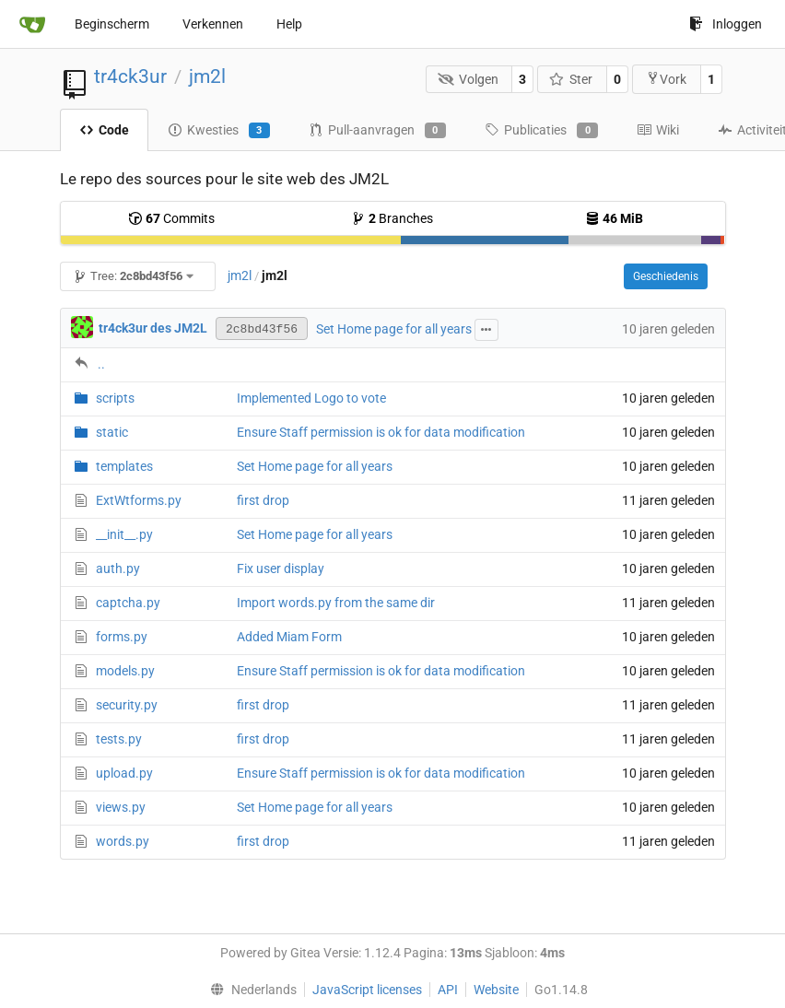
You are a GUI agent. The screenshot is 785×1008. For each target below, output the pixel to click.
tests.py (119, 739)
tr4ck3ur (130, 76)
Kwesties (219, 131)
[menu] (249, 989)
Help (289, 24)
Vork (666, 79)
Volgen (468, 79)
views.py (121, 807)
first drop (263, 500)
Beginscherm (112, 24)
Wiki (658, 130)
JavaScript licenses (367, 989)
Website (496, 989)
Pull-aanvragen (377, 131)
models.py (125, 670)
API (448, 989)
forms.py (121, 636)
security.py (127, 704)
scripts (115, 398)
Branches (392, 218)
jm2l (207, 76)
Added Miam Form (289, 636)
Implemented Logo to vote (311, 398)
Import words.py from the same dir (336, 602)
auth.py (118, 568)
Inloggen (725, 24)
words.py (122, 841)
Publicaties (541, 131)
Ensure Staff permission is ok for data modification (381, 432)
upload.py (124, 773)
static (112, 432)
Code (104, 130)
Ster (571, 79)
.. (101, 364)
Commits (171, 218)
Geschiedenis (665, 276)
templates (124, 466)
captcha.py (128, 602)
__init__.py (124, 534)
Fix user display (280, 568)
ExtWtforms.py (139, 500)
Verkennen (212, 24)
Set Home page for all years (394, 329)
